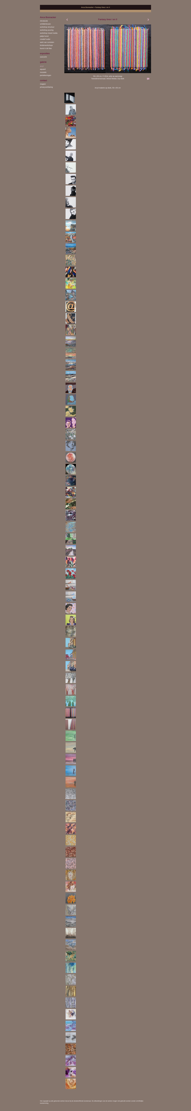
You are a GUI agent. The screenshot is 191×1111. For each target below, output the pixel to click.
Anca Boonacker (87, 7)
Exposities (45, 53)
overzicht (43, 57)
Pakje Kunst (44, 36)
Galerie (43, 62)
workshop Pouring (46, 30)
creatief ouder (45, 39)
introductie (44, 21)
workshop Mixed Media (48, 33)
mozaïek (43, 72)
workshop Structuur (47, 27)
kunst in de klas (46, 48)
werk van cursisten (47, 42)
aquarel (43, 69)
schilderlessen (45, 24)
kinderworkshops (46, 45)
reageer (43, 84)
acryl (42, 66)
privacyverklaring (46, 87)
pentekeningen (45, 75)
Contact (43, 80)
